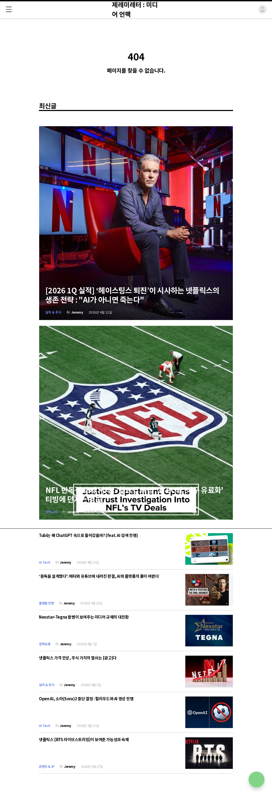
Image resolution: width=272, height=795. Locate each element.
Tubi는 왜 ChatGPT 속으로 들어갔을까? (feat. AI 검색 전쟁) (88, 535)
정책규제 (51, 511)
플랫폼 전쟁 (46, 603)
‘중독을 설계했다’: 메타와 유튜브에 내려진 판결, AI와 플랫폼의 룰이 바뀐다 (99, 576)
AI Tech (44, 562)
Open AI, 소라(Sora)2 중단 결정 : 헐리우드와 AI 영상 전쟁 (86, 698)
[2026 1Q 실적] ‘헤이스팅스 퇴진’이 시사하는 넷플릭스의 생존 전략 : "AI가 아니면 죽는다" (132, 295)
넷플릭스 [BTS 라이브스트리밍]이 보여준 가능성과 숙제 (84, 739)
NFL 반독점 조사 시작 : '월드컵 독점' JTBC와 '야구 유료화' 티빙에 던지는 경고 (134, 494)
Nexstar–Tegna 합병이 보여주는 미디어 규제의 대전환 (84, 617)
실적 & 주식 (53, 312)
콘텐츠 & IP (46, 766)
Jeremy (77, 312)
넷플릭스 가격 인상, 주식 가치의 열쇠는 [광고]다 (78, 657)
